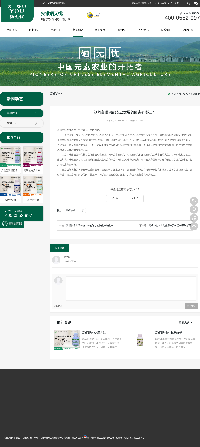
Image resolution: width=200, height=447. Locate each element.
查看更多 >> (186, 322)
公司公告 (22, 123)
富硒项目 (100, 29)
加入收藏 (162, 3)
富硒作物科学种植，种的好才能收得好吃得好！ (90, 225)
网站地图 (136, 3)
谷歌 (150, 3)
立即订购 (188, 29)
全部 (82, 210)
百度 (144, 3)
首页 (173, 93)
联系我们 (166, 29)
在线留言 (175, 3)
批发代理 (122, 29)
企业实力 (34, 29)
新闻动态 (78, 32)
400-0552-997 (194, 201)
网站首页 (12, 29)
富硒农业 (22, 113)
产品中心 (56, 29)
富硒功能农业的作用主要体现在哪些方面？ (171, 225)
